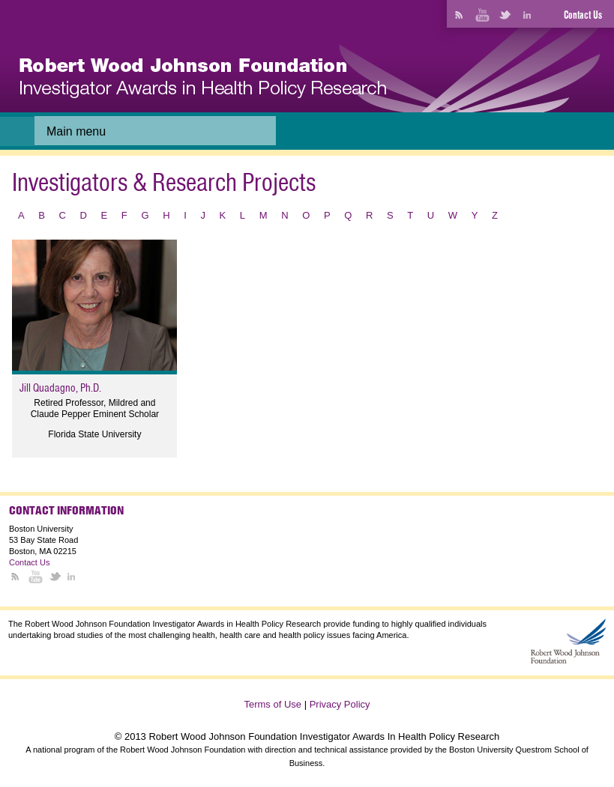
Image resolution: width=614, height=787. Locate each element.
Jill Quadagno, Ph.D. (60, 387)
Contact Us (583, 14)
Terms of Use (272, 704)
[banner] (203, 78)
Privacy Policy (340, 704)
